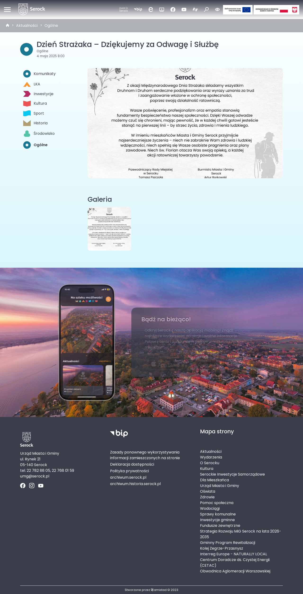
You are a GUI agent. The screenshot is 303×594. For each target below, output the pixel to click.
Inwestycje (38, 94)
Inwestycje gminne (217, 520)
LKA (31, 84)
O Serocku (209, 463)
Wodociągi (210, 508)
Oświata (207, 491)
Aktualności (27, 25)
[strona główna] (7, 25)
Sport (33, 113)
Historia (35, 123)
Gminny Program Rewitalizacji (227, 542)
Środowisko (39, 133)
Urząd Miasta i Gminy (219, 485)
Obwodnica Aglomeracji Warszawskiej (235, 571)
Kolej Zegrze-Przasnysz (221, 548)
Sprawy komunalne (218, 514)
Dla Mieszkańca (214, 480)
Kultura (35, 104)
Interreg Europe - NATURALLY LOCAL (233, 554)
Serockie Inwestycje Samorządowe (232, 474)
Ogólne (51, 25)
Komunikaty (39, 74)
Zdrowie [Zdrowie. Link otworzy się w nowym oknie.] (207, 497)
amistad (159, 590)
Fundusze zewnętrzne (220, 525)
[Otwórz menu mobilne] (7, 9)
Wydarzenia (211, 457)
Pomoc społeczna (216, 502)
